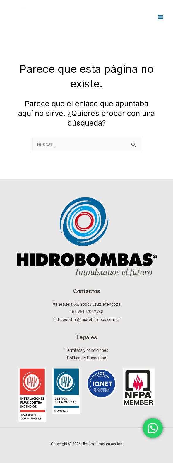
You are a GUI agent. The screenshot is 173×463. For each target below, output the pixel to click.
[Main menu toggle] (160, 17)
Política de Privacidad (86, 358)
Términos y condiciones (86, 350)
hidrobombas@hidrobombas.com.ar (86, 319)
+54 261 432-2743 (86, 312)
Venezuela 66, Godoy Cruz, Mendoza (87, 304)
